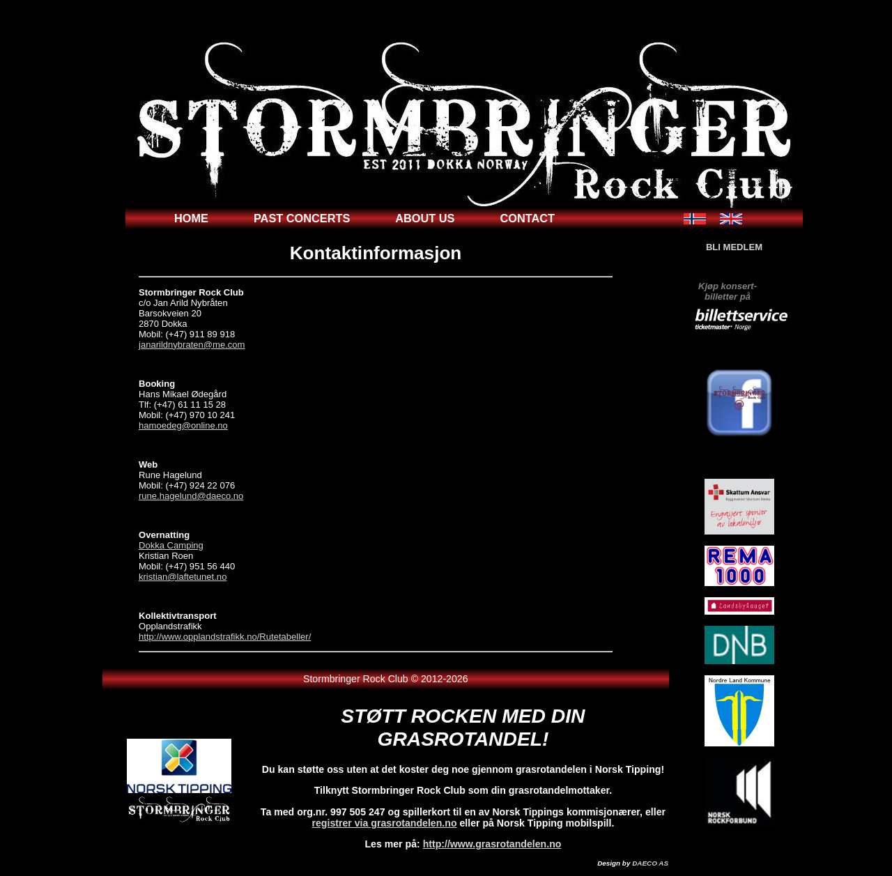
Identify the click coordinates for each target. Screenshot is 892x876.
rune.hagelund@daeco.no (191, 496)
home (191, 218)
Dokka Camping (171, 545)
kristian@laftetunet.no (182, 576)
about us (424, 218)
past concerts (302, 218)
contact (527, 218)
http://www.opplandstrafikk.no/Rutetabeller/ (225, 636)
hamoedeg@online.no (183, 425)
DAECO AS (650, 863)
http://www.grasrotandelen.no (492, 844)
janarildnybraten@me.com (192, 344)
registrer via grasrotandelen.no (384, 823)
